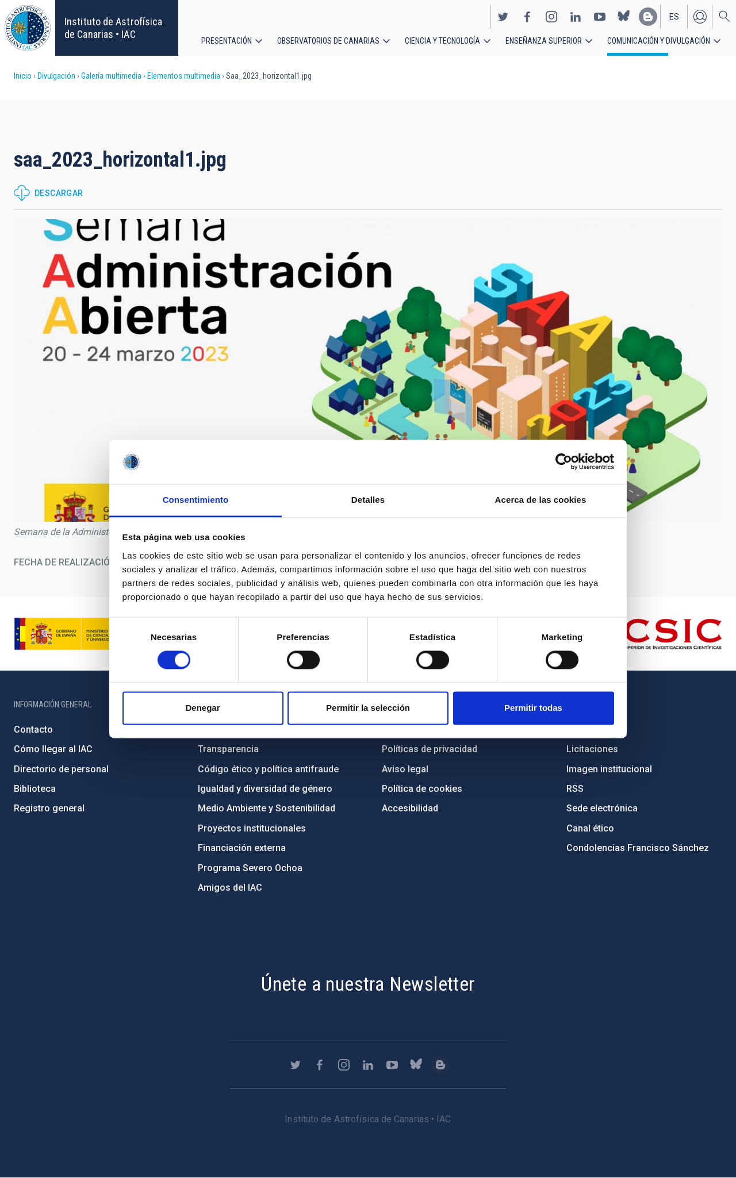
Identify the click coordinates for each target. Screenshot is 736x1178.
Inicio (23, 75)
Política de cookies (422, 788)
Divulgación (56, 75)
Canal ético (590, 828)
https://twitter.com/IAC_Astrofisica (503, 16)
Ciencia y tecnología (442, 40)
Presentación (226, 40)
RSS (575, 788)
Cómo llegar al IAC (53, 749)
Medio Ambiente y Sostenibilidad (266, 808)
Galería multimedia (111, 75)
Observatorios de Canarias (328, 40)
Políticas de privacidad (429, 749)
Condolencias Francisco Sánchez (637, 847)
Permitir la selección (368, 708)
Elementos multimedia (183, 75)
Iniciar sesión (700, 16)
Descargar (58, 193)
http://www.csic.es (659, 634)
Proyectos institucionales (252, 828)
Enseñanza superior (543, 40)
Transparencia (228, 749)
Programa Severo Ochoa (250, 868)
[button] (368, 370)
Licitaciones (592, 749)
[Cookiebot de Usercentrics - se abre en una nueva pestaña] (563, 462)
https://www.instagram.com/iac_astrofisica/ (551, 16)
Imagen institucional (609, 769)
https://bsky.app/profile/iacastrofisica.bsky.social (624, 16)
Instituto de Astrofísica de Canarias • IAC (113, 28)
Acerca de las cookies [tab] (540, 500)
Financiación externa (242, 847)
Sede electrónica (602, 808)
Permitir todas (533, 708)
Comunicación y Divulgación (658, 40)
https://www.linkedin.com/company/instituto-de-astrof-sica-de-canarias (576, 16)
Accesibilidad (410, 808)
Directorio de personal (61, 769)
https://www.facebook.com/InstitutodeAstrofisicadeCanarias (527, 16)
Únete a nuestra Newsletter (367, 983)
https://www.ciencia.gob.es (77, 633)
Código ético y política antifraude (268, 769)
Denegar (202, 708)
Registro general (49, 808)
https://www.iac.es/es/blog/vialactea (648, 16)
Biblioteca (35, 788)
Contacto (33, 729)
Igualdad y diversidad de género (265, 788)
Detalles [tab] (368, 500)
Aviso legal (405, 769)
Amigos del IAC (230, 887)
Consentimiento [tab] (196, 500)
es (674, 16)
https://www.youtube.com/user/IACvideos (600, 16)
